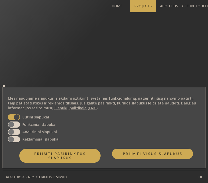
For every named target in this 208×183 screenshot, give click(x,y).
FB (200, 177)
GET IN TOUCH (195, 6)
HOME (117, 6)
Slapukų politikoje (70, 108)
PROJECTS (143, 6)
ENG (93, 108)
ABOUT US (169, 6)
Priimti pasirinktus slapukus (60, 155)
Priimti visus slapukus (152, 153)
